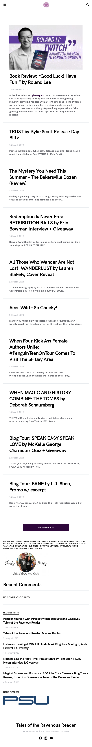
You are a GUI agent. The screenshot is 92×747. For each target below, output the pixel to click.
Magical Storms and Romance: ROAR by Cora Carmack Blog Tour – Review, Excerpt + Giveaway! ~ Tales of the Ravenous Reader (45, 675)
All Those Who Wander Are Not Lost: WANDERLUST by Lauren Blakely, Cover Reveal (41, 268)
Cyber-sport (37, 95)
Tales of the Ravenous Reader (57, 731)
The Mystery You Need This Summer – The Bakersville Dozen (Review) (43, 177)
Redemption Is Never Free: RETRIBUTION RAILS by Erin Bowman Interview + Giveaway (41, 223)
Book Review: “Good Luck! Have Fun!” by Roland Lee (42, 79)
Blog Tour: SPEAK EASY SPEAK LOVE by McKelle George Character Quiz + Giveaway (41, 444)
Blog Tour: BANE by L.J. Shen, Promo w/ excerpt (40, 487)
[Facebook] (40, 738)
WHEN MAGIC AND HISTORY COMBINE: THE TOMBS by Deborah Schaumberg (40, 399)
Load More (44, 527)
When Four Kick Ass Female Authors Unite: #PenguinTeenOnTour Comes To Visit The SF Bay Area (42, 350)
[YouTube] (51, 738)
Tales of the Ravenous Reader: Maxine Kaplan (32, 633)
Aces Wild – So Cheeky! (33, 308)
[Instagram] (45, 738)
